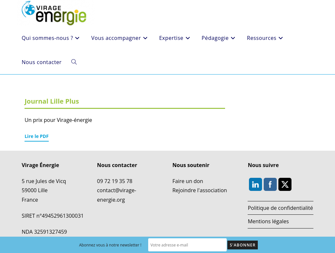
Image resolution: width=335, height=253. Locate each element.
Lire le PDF (36, 136)
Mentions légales (268, 221)
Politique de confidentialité (280, 207)
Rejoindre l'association (199, 190)
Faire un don (187, 181)
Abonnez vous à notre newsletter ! (110, 245)
